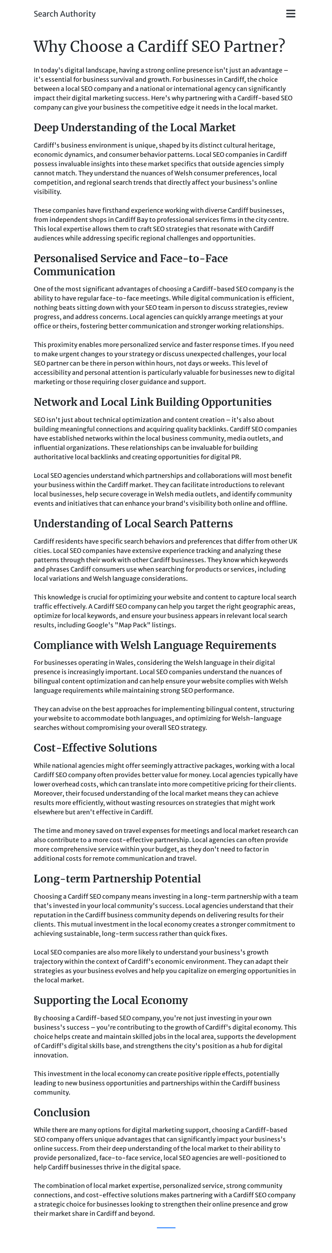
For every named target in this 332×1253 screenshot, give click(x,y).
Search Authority (65, 14)
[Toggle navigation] (291, 14)
